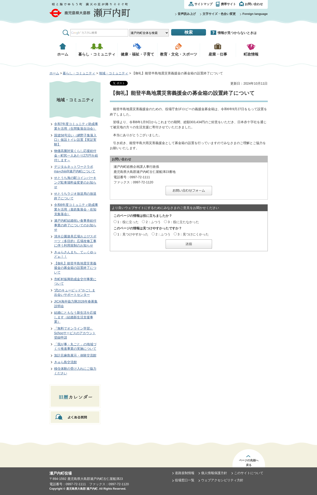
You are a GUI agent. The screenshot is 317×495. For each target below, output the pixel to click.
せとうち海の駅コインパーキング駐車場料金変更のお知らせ (75, 182)
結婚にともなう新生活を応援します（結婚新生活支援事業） (75, 317)
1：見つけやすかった (132, 234)
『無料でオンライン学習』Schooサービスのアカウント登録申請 (75, 333)
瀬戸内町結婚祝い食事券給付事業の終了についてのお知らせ (75, 225)
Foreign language (255, 14)
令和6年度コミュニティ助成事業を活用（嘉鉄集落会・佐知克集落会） (76, 209)
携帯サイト (228, 4)
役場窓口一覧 (184, 480)
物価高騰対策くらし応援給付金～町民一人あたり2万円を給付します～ (76, 155)
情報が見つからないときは (237, 33)
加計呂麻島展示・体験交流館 (75, 355)
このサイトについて (248, 473)
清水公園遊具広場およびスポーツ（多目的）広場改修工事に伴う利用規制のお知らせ (75, 240)
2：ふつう (153, 222)
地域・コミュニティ (113, 73)
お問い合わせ (254, 4)
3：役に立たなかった (183, 222)
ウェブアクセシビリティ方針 (222, 480)
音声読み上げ (187, 14)
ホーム (54, 73)
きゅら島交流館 (65, 362)
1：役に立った (128, 222)
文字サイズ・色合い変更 (219, 14)
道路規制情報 (184, 473)
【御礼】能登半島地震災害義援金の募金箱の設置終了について (75, 267)
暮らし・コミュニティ (79, 73)
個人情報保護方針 (214, 473)
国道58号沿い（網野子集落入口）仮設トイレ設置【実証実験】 (75, 139)
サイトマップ (203, 4)
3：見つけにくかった (193, 234)
